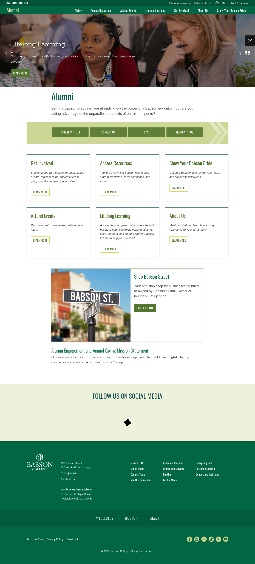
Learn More (40, 73)
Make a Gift (137, 463)
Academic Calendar (173, 463)
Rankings (167, 474)
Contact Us (68, 479)
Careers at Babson (205, 469)
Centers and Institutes (207, 474)
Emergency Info (204, 463)
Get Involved (181, 10)
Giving (78, 10)
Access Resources (101, 10)
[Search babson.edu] (224, 3)
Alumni (13, 9)
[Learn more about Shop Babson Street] (127, 305)
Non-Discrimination (141, 480)
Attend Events (128, 10)
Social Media (137, 469)
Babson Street (202, 3)
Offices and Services (173, 469)
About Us (203, 10)
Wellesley (105, 518)
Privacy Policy (54, 539)
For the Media (170, 480)
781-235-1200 (69, 473)
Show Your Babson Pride (231, 10)
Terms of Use (35, 539)
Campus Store (138, 474)
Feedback (72, 539)
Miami (154, 518)
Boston (131, 518)
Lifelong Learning (180, 3)
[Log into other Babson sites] (217, 3)
